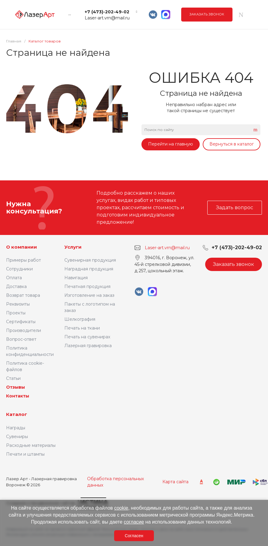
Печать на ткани (82, 328)
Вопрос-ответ (21, 339)
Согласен (134, 535)
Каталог (16, 414)
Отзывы (15, 387)
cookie (121, 508)
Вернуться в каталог (231, 144)
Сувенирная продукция (90, 260)
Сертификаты (21, 321)
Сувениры (17, 436)
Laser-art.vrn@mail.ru (107, 18)
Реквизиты (18, 304)
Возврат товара (23, 295)
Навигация (76, 277)
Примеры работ (23, 260)
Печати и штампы (25, 454)
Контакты (17, 396)
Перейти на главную (170, 144)
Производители (23, 330)
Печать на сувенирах (87, 337)
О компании (21, 247)
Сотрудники (19, 269)
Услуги (73, 247)
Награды (15, 427)
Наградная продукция (88, 269)
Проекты (15, 313)
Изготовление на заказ (89, 295)
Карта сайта (175, 481)
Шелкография (79, 319)
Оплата (14, 277)
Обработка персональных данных (115, 482)
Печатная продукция (87, 286)
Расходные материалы (31, 445)
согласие (134, 521)
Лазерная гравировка (88, 345)
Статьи (13, 378)
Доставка (16, 286)
